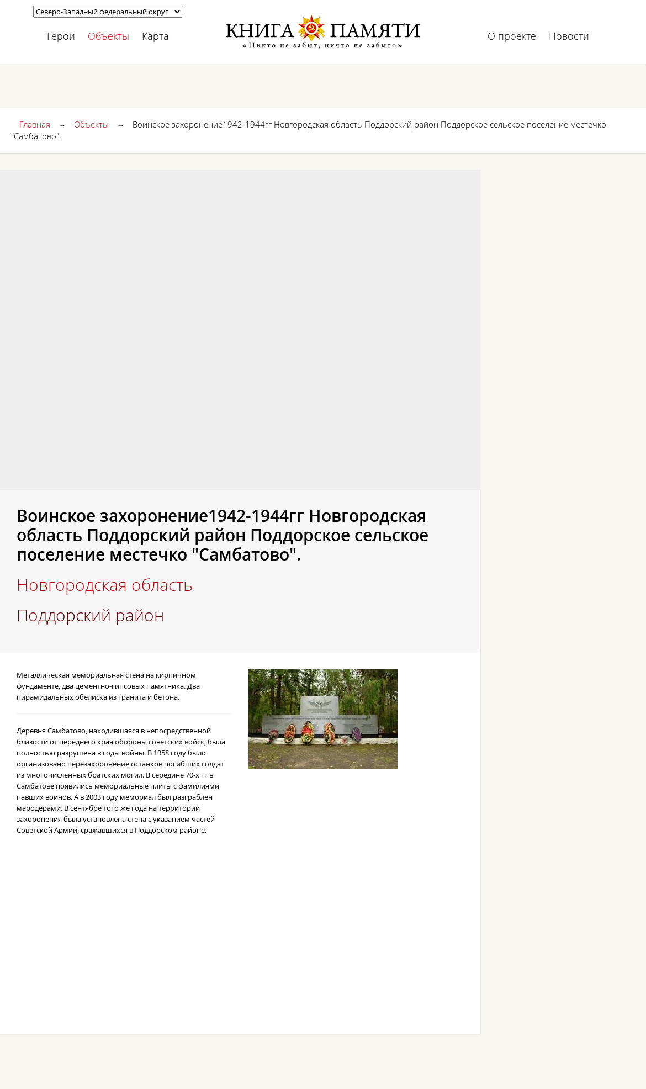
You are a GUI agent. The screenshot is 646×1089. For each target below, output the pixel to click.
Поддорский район (90, 615)
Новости (569, 36)
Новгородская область (105, 585)
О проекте (512, 36)
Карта (155, 36)
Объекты (108, 36)
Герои (61, 36)
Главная (34, 124)
